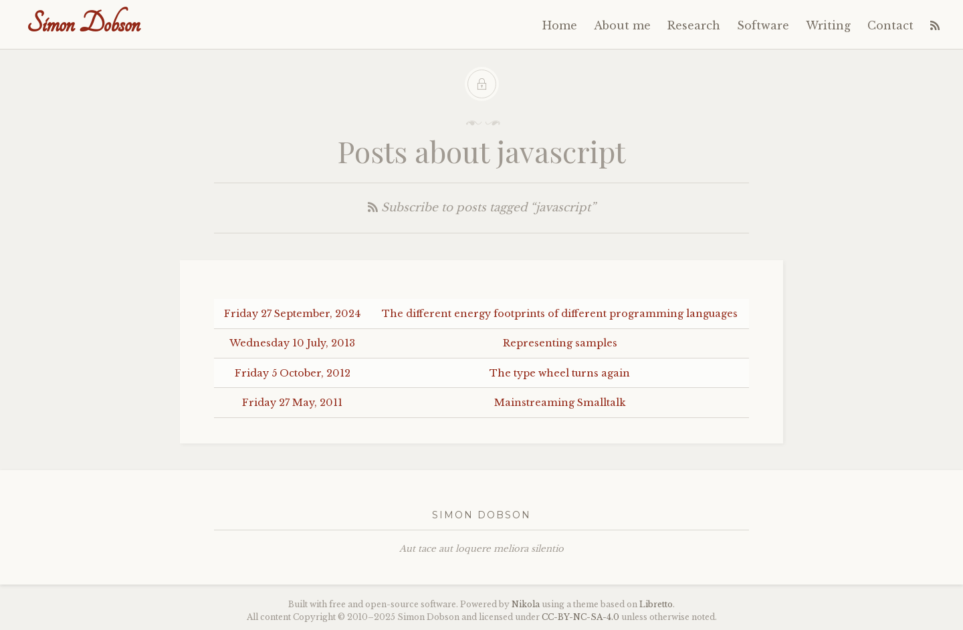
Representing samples (560, 343)
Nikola (526, 604)
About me (622, 25)
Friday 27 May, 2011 (292, 403)
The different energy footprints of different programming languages (560, 314)
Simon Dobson (83, 23)
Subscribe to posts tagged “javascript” (482, 208)
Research (693, 25)
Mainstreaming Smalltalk (560, 403)
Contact (890, 25)
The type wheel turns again (560, 373)
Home (559, 25)
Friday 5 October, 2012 (292, 373)
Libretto (656, 604)
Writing (828, 25)
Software (763, 25)
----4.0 (580, 617)
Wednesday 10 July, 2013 (292, 343)
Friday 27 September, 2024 (292, 314)
